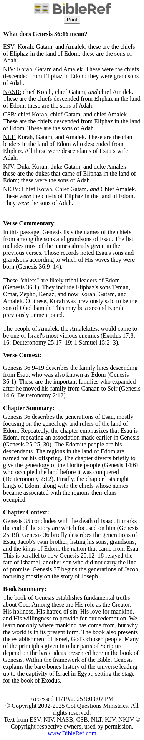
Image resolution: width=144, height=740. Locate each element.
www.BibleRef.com (72, 733)
